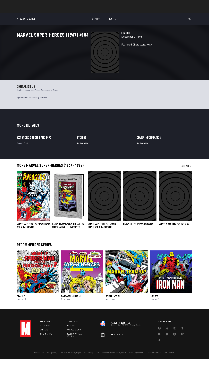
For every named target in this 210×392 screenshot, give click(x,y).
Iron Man (154, 328)
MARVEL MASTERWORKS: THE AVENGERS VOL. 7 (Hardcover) (33, 258)
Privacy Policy (52, 385)
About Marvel (47, 354)
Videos (136, 10)
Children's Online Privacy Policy (114, 385)
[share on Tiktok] (159, 373)
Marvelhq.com (74, 362)
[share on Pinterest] (174, 367)
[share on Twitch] (182, 367)
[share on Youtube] (159, 367)
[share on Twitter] (166, 361)
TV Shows (123, 10)
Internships (46, 367)
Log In (30, 4)
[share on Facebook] (159, 361)
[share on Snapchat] (166, 367)
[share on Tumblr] (182, 361)
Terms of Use (39, 385)
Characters (86, 10)
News (62, 10)
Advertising (73, 354)
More (146, 10)
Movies (111, 10)
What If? (21, 328)
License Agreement (136, 385)
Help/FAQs (45, 358)
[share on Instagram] (174, 361)
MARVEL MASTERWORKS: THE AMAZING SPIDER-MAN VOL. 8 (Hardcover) (68, 258)
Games (100, 10)
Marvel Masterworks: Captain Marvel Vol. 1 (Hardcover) (102, 258)
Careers (44, 362)
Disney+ (71, 358)
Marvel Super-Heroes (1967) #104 (174, 257)
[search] (185, 3)
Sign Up (39, 4)
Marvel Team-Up (113, 328)
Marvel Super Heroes (70, 328)
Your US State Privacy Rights (70, 385)
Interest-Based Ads (153, 385)
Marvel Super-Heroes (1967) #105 (138, 257)
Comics (73, 10)
